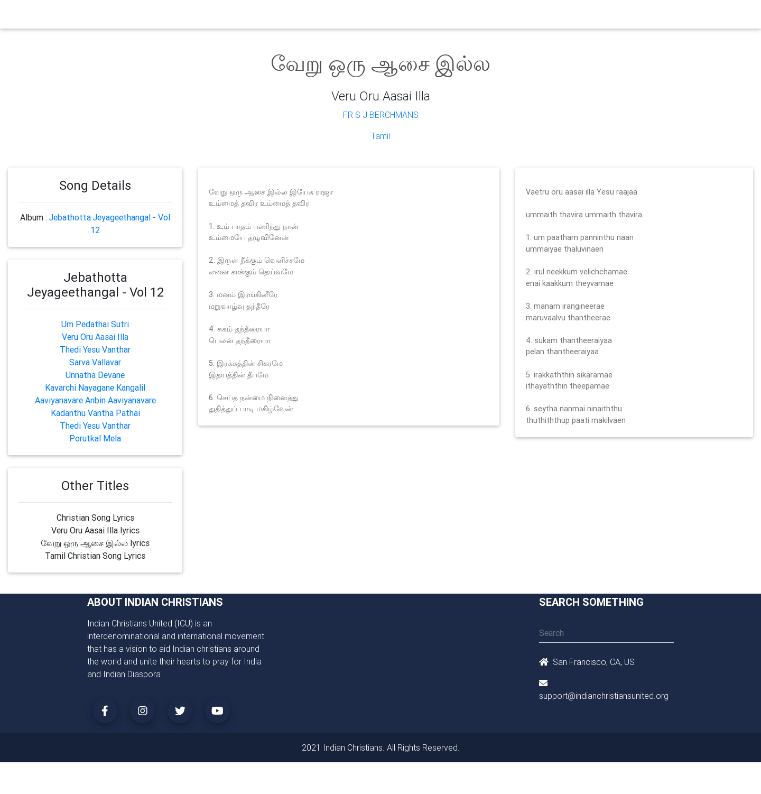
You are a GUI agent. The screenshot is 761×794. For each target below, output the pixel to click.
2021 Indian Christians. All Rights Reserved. (381, 747)
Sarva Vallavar (95, 362)
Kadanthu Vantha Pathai (95, 413)
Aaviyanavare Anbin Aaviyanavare (95, 400)
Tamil (380, 136)
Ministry (264, 17)
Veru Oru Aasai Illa (95, 336)
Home (190, 16)
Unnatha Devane (95, 375)
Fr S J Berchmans (381, 114)
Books (356, 17)
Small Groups (311, 17)
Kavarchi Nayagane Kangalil (95, 387)
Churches (224, 17)
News (420, 17)
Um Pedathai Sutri (95, 324)
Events (389, 17)
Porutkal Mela (95, 438)
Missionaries (463, 17)
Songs (506, 17)
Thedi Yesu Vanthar (95, 349)
